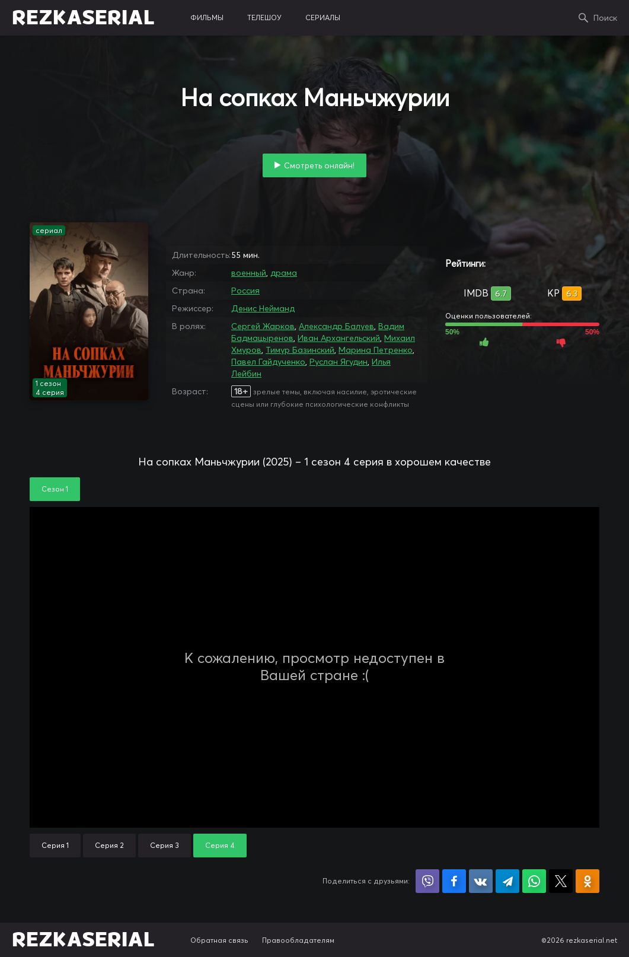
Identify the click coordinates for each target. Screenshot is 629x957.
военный (248, 272)
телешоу (264, 17)
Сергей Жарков (263, 326)
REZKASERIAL (83, 18)
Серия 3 (164, 845)
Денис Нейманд (263, 308)
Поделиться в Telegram (507, 881)
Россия (245, 290)
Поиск (605, 17)
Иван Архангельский (339, 338)
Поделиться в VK (481, 881)
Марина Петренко (376, 349)
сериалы (322, 17)
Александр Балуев (336, 326)
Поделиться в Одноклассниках (587, 881)
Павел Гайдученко (268, 361)
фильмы (206, 17)
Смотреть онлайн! (319, 165)
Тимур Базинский (300, 349)
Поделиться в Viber (427, 881)
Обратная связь (219, 940)
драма (283, 272)
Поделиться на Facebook (454, 881)
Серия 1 (55, 845)
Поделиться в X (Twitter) (561, 881)
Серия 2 (109, 845)
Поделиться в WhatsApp (534, 881)
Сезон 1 (54, 488)
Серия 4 (220, 845)
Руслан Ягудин (338, 361)
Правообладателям (298, 940)
